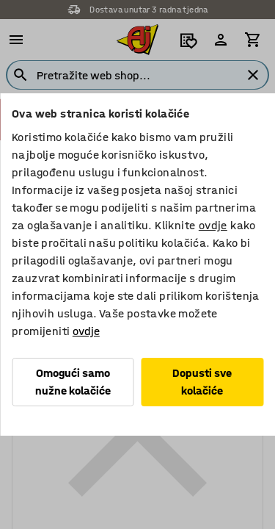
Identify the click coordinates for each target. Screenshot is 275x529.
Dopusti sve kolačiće (202, 381)
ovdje (213, 225)
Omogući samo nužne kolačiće (73, 381)
